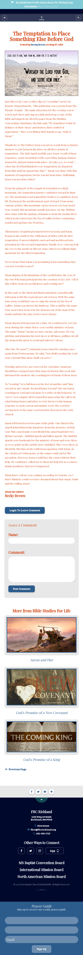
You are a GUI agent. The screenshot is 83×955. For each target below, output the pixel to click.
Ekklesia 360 (41, 889)
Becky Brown (38, 44)
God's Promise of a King (41, 759)
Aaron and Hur (41, 660)
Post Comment (21, 589)
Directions (41, 825)
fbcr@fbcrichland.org (41, 829)
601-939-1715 (41, 833)
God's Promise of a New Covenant (41, 712)
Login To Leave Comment (24, 510)
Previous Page (15, 769)
